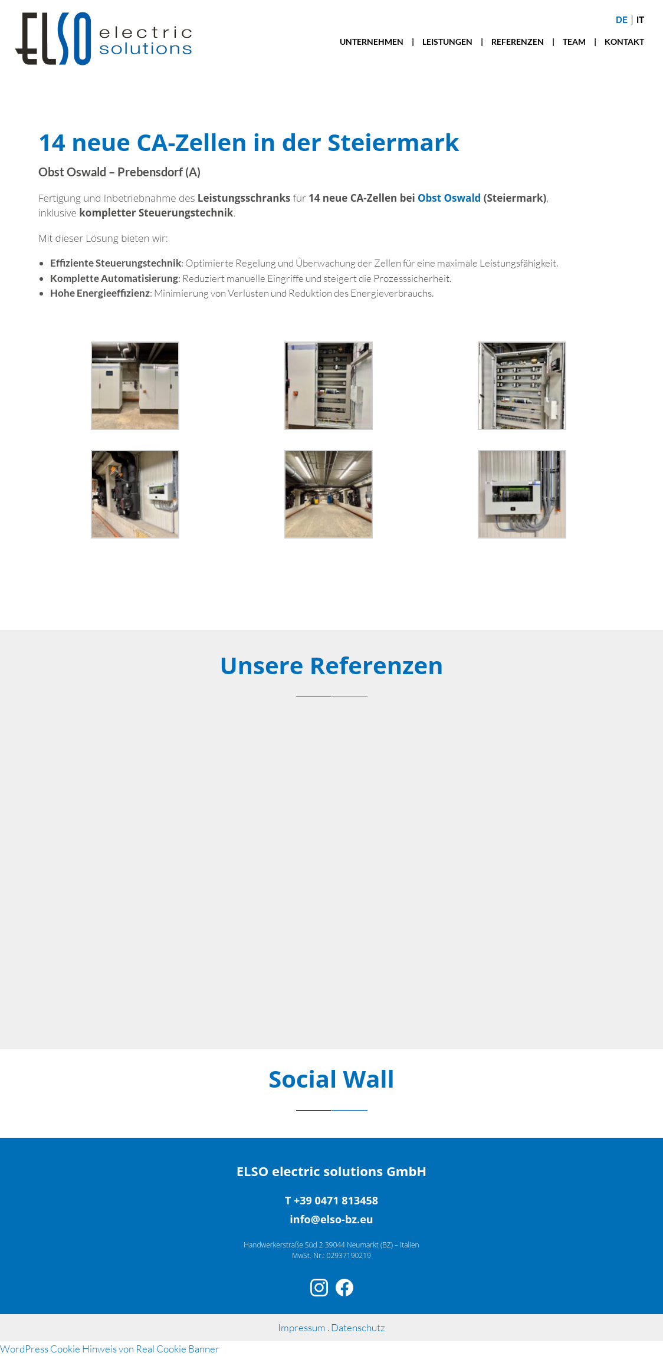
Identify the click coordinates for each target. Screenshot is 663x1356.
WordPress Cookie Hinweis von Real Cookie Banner (109, 1348)
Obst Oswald (449, 198)
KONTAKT (624, 42)
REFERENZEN (517, 42)
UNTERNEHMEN (371, 42)
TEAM (574, 42)
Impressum (302, 1327)
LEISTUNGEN (447, 42)
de (622, 20)
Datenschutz (358, 1327)
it (640, 20)
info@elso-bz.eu (331, 1219)
